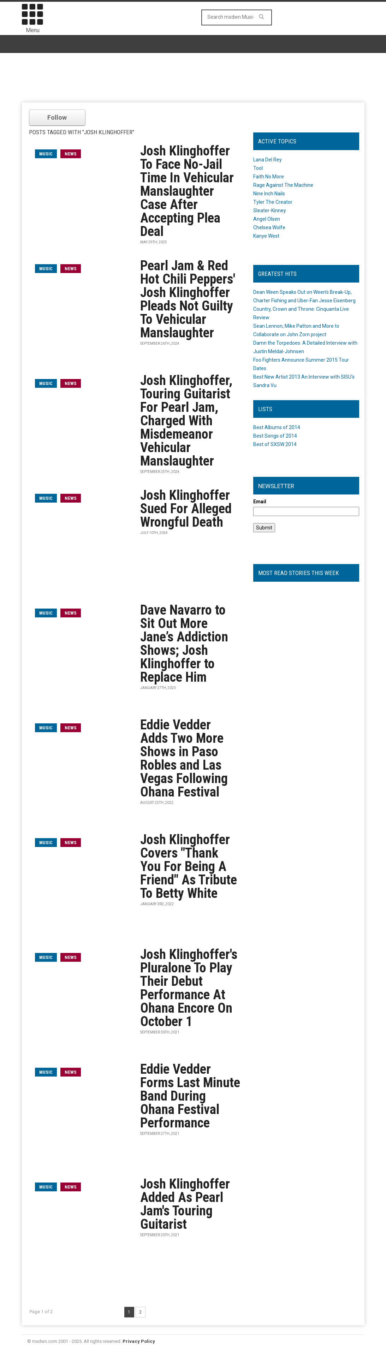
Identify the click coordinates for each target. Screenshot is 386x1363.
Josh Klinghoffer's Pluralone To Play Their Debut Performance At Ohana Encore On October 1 (188, 988)
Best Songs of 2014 (275, 436)
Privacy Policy (139, 1341)
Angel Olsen (266, 219)
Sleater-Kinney (269, 210)
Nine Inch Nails (269, 193)
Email (259, 501)
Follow (57, 117)
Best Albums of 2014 (276, 427)
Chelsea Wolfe (269, 227)
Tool (258, 168)
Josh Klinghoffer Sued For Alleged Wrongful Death (186, 508)
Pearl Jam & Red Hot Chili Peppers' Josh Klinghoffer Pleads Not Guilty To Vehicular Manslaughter (187, 299)
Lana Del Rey (267, 159)
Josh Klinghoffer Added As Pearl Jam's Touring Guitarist (185, 1204)
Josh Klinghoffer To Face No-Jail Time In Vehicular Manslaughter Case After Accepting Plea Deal (187, 191)
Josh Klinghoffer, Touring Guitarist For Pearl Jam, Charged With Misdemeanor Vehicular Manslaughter (186, 421)
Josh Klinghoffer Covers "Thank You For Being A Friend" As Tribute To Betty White (188, 866)
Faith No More (268, 176)
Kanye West (266, 236)
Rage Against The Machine (283, 185)
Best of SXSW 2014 (275, 444)
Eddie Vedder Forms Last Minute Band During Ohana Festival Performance (190, 1096)
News (71, 153)
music (46, 153)
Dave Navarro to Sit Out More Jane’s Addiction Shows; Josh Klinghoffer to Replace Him (184, 643)
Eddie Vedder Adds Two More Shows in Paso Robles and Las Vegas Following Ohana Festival (184, 758)
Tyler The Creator (272, 202)
